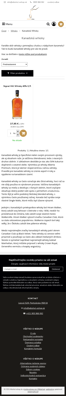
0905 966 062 (38, 2)
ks (14, 133)
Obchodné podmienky (33, 336)
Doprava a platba (33, 342)
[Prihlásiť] (54, 24)
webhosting (50, 389)
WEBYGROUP (33, 392)
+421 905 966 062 (34, 313)
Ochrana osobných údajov (33, 366)
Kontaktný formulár (33, 348)
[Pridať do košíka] (23, 133)
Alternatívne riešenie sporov (33, 363)
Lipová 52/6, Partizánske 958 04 (33, 303)
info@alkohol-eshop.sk (17, 2)
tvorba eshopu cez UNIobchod (34, 389)
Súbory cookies (33, 369)
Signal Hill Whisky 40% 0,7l (17, 86)
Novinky (33, 372)
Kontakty (33, 378)
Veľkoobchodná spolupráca (33, 375)
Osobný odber (33, 345)
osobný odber (53, 2)
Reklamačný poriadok (33, 339)
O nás (33, 333)
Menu (7, 24)
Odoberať (56, 269)
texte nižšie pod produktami (33, 54)
